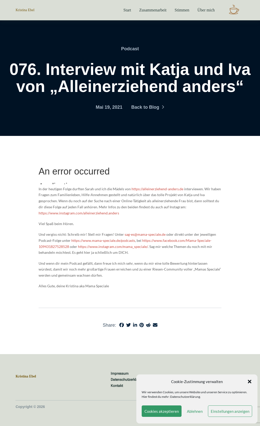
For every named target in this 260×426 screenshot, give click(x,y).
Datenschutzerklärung (185, 397)
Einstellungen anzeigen (230, 411)
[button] (249, 381)
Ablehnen (195, 411)
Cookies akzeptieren (161, 411)
